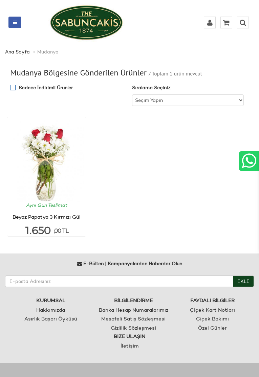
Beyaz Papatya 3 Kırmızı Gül (47, 217)
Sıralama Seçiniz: (151, 88)
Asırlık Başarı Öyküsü (50, 318)
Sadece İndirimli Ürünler (46, 88)
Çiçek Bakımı (212, 318)
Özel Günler (212, 328)
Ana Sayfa (17, 52)
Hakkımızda (50, 310)
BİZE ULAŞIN (129, 336)
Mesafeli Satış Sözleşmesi (133, 318)
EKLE (243, 281)
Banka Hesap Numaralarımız (133, 310)
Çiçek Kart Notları (212, 310)
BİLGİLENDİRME (133, 300)
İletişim (130, 345)
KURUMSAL (50, 300)
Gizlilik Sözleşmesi (133, 328)
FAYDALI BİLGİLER (212, 300)
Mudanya (48, 52)
